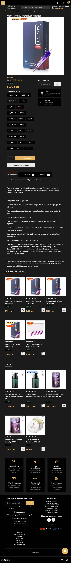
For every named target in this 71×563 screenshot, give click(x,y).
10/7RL (22, 137)
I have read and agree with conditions (19, 507)
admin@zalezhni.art (51, 524)
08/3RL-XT (12, 113)
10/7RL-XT (12, 142)
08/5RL (30, 119)
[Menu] (3, 3)
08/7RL (30, 131)
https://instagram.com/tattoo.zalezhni (53, 520)
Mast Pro (22, 11)
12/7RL (21, 142)
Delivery (47, 91)
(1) (13, 80)
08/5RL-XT (12, 125)
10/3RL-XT (12, 119)
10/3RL (22, 113)
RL (27, 11)
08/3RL (19, 107)
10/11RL (19, 148)
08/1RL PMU (13, 95)
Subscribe (30, 503)
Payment (47, 100)
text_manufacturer (19, 544)
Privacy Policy (18, 507)
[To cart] (23, 310)
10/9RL (11, 148)
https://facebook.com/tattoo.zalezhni (48, 520)
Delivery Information (19, 534)
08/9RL (30, 142)
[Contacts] (63, 2)
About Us (19, 532)
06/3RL (11, 107)
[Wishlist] (22, 371)
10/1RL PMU (25, 95)
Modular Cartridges (13, 11)
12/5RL (21, 131)
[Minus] (12, 159)
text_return (19, 542)
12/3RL (21, 119)
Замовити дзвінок (59, 8)
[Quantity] (9, 158)
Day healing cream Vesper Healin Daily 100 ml (14, 396)
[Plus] (12, 157)
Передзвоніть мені (19, 523)
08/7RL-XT (12, 137)
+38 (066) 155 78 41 (61, 6)
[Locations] (57, 2)
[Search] (23, 7)
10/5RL (22, 125)
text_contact (19, 540)
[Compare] (22, 374)
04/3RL (22, 101)
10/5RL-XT (12, 131)
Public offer (19, 538)
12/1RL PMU (12, 101)
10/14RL (28, 148)
